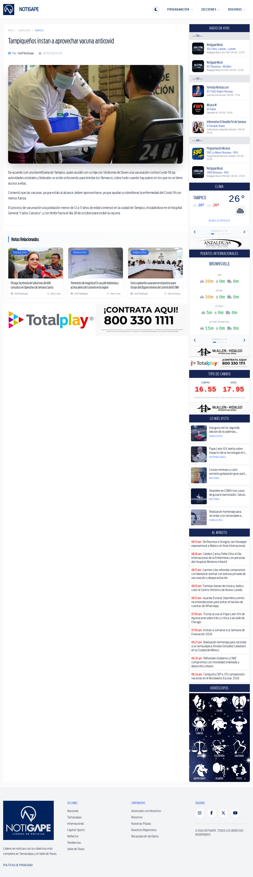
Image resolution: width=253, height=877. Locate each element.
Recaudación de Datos (145, 836)
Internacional (75, 824)
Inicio (11, 30)
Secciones (210, 9)
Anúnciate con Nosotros (146, 811)
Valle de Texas (75, 849)
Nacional (72, 811)
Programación (180, 9)
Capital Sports (76, 830)
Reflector (73, 836)
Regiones (237, 9)
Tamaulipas (24, 30)
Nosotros (137, 817)
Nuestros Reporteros (144, 830)
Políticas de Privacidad (18, 865)
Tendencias (74, 843)
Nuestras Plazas (141, 824)
